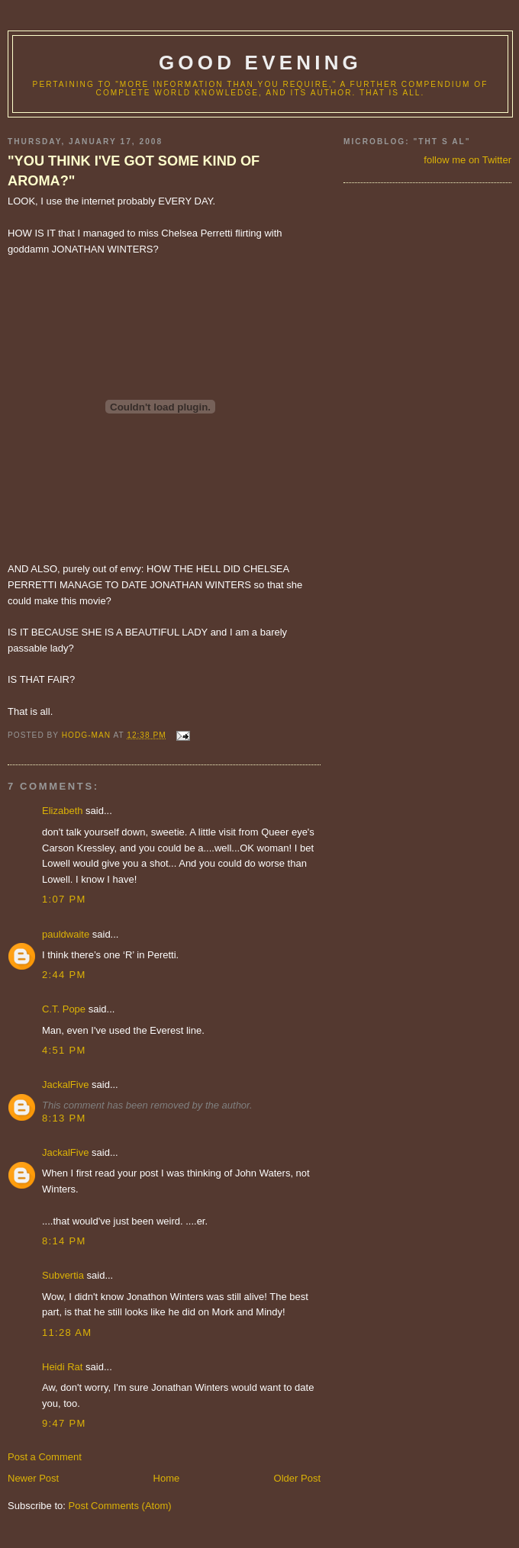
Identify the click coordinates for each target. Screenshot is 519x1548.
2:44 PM (64, 974)
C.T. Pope (63, 1009)
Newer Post (33, 1478)
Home (166, 1478)
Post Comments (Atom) (120, 1505)
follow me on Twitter (467, 160)
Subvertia (63, 1275)
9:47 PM (64, 1423)
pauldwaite (65, 934)
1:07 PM (64, 899)
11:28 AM (67, 1332)
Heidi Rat (62, 1367)
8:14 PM (64, 1241)
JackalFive (65, 1084)
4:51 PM (64, 1050)
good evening (260, 62)
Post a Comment (45, 1457)
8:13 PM (64, 1118)
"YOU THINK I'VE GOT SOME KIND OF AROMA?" (134, 170)
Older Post (297, 1478)
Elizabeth (62, 810)
